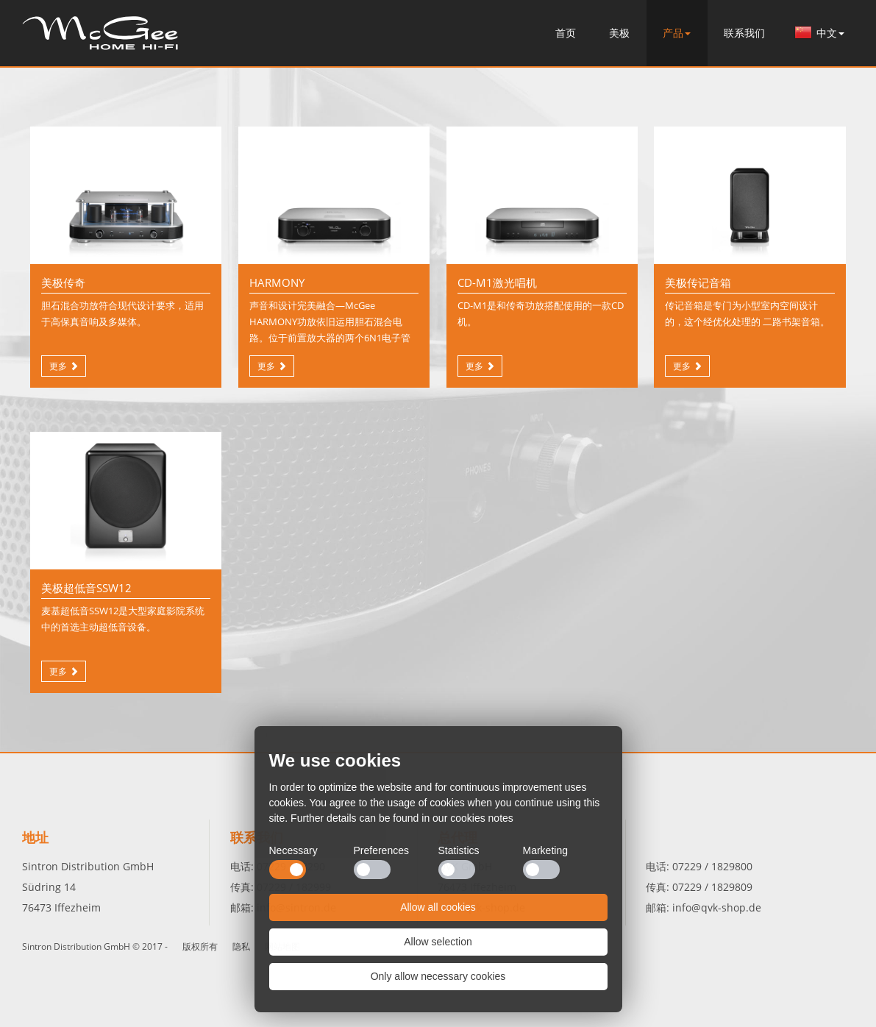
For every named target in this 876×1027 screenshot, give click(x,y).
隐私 (241, 946)
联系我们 (744, 33)
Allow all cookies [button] (438, 907)
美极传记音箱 (698, 282)
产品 (677, 33)
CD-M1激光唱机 (497, 282)
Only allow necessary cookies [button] (438, 976)
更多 (58, 366)
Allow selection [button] (438, 942)
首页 (100, 32)
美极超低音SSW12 (86, 587)
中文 (830, 33)
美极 (619, 33)
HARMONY (277, 282)
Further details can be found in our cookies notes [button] (402, 818)
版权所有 (200, 946)
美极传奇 (63, 282)
